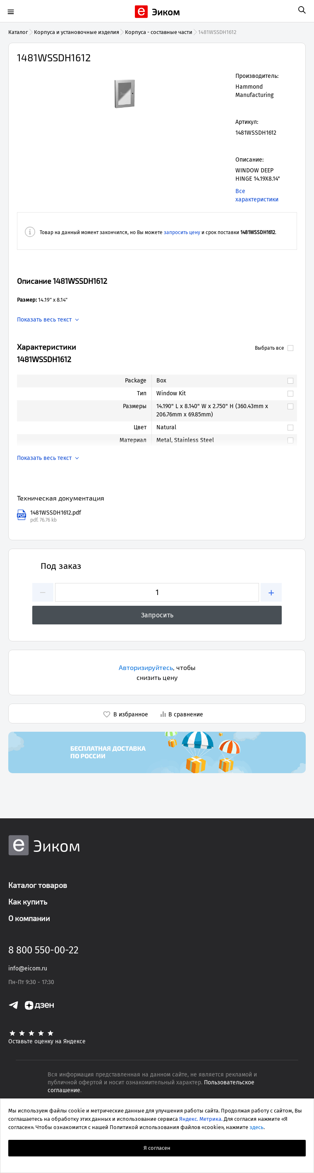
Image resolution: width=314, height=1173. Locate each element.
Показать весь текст (44, 320)
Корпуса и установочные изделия (76, 32)
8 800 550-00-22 (43, 950)
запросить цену (182, 232)
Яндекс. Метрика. (201, 1119)
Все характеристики (256, 195)
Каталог (18, 32)
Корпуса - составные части (158, 32)
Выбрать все (274, 348)
